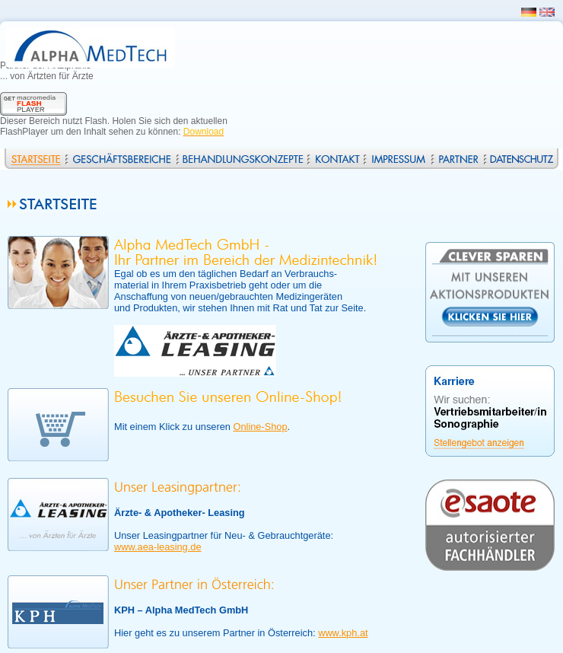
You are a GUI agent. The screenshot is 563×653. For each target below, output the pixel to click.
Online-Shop (260, 426)
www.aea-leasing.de (158, 547)
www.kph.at (342, 633)
